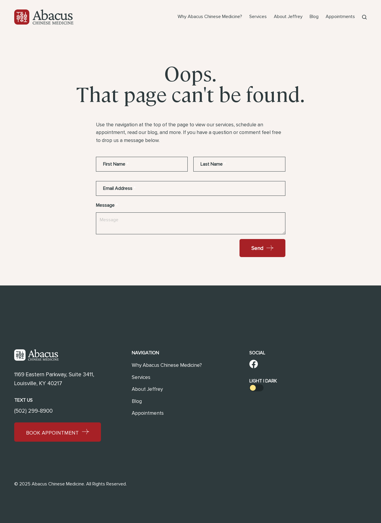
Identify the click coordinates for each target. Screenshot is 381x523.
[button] (364, 17)
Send (262, 248)
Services (258, 17)
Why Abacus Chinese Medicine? (210, 17)
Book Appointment (57, 432)
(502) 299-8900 (33, 411)
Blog (314, 17)
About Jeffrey (288, 17)
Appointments (340, 17)
